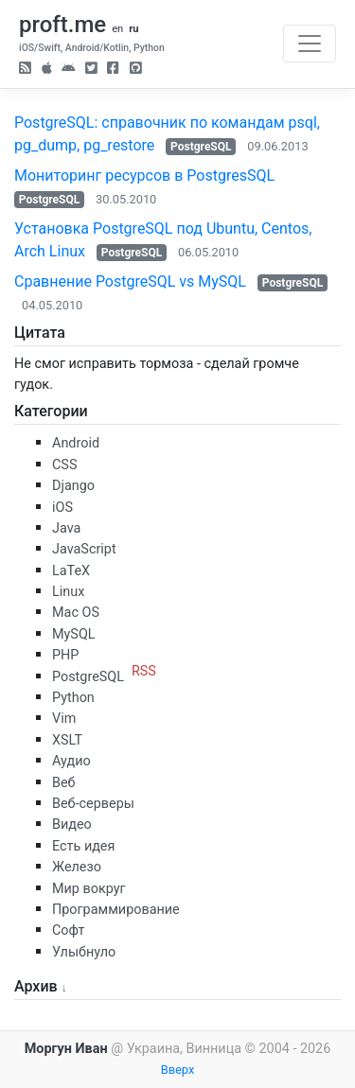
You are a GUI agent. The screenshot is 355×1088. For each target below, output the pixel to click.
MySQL (74, 634)
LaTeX (71, 571)
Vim (64, 719)
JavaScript (84, 549)
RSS (144, 671)
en (117, 29)
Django (73, 486)
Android (75, 443)
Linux (68, 592)
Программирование (116, 910)
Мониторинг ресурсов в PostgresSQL (144, 175)
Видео (72, 824)
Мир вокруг (89, 889)
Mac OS (75, 613)
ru (133, 29)
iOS (62, 508)
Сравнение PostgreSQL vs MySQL (130, 281)
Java (66, 528)
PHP (65, 655)
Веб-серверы (93, 804)
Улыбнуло (83, 952)
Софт (68, 930)
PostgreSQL (200, 146)
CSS (64, 465)
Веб (64, 783)
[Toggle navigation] (309, 43)
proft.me (62, 24)
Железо (76, 867)
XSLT (67, 740)
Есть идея (83, 846)
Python (73, 698)
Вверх (178, 1069)
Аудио (71, 761)
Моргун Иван (66, 1049)
